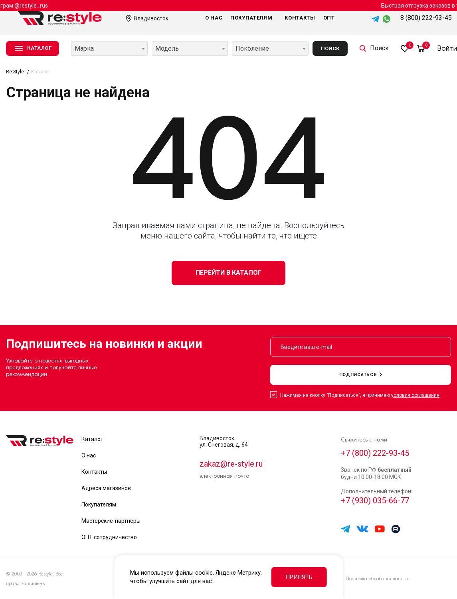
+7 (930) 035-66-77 (375, 500)
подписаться (360, 374)
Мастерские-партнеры (110, 521)
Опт (329, 18)
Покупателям (253, 18)
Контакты (300, 18)
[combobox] (109, 48)
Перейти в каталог (228, 272)
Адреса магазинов (106, 488)
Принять (299, 577)
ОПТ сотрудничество (109, 537)
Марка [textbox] (84, 48)
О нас (213, 18)
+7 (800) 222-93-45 (375, 453)
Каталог (92, 439)
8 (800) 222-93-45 (426, 18)
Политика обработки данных (377, 578)
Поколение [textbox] (252, 48)
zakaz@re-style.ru (231, 464)
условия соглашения (415, 395)
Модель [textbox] (167, 48)
